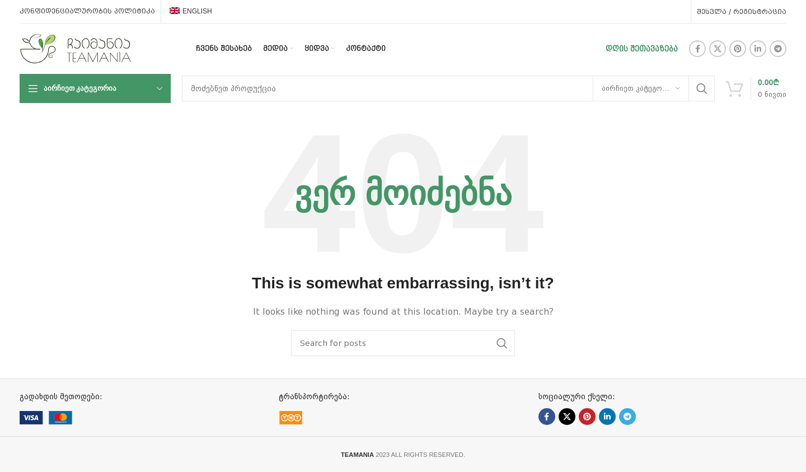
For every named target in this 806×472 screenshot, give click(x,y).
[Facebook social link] (697, 48)
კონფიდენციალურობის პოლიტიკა (87, 11)
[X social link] (717, 48)
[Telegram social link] (778, 48)
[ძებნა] (448, 88)
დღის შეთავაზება (642, 48)
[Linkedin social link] (757, 48)
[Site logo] (76, 48)
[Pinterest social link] (737, 48)
